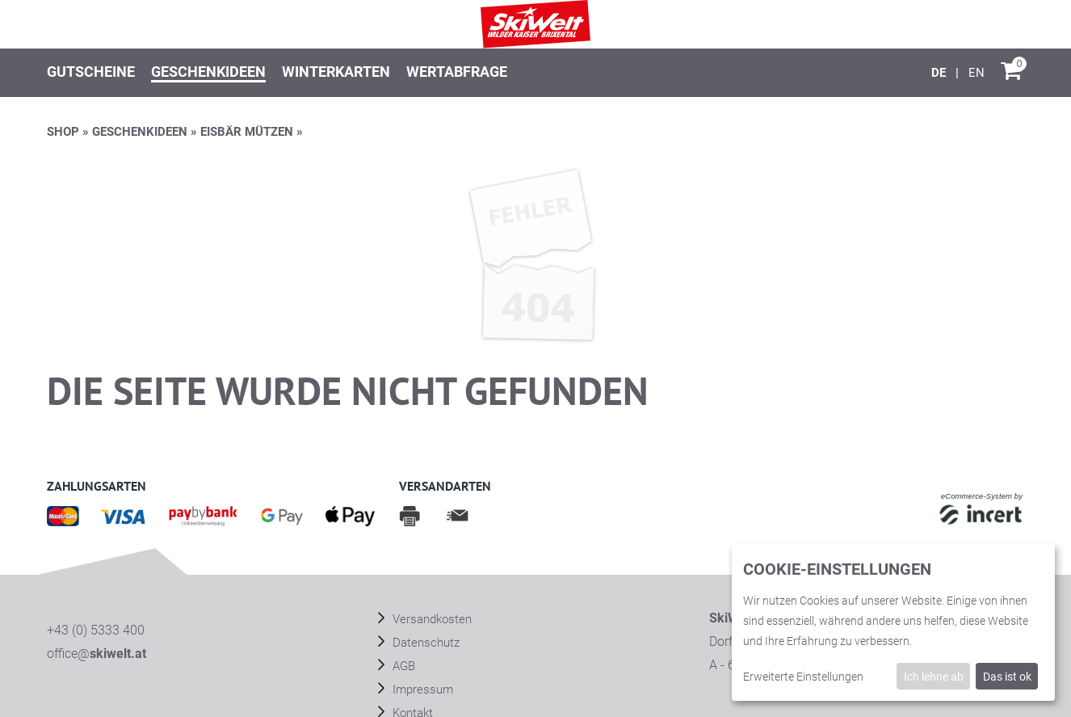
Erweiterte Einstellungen (803, 676)
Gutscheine (91, 71)
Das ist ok (1007, 676)
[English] (976, 72)
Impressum (421, 689)
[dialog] (893, 622)
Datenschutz (424, 642)
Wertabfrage (456, 71)
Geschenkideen (208, 71)
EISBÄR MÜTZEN (246, 131)
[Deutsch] (940, 72)
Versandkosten (430, 619)
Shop (63, 131)
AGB (402, 666)
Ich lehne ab (934, 676)
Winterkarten (336, 71)
